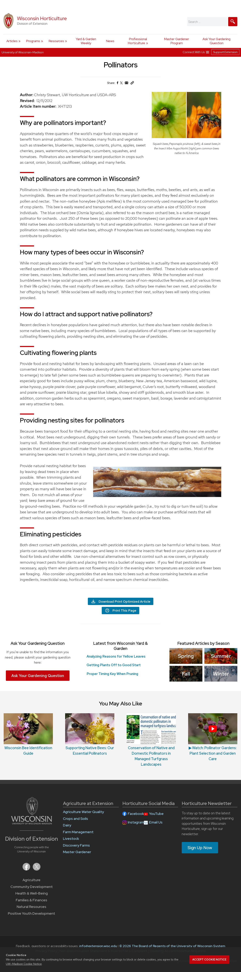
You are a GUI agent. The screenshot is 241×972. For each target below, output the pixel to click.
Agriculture (31, 880)
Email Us (155, 822)
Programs (33, 41)
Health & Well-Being (31, 893)
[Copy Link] (132, 84)
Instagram (136, 822)
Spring (186, 655)
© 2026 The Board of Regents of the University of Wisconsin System (172, 946)
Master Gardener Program (176, 41)
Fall (186, 673)
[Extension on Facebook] (27, 869)
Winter (221, 673)
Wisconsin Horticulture (42, 18)
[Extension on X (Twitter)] (36, 869)
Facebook (136, 813)
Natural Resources (31, 906)
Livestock (71, 838)
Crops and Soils (75, 818)
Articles (12, 41)
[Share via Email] (126, 84)
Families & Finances (31, 900)
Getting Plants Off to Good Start (114, 665)
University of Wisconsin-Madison (23, 52)
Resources (56, 41)
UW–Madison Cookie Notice (24, 964)
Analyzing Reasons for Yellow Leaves (116, 656)
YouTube (156, 813)
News (110, 41)
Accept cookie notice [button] (209, 959)
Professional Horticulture (137, 41)
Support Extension (225, 52)
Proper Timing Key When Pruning (112, 674)
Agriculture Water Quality (83, 812)
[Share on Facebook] (117, 84)
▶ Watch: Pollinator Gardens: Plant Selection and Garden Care (213, 753)
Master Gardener (77, 852)
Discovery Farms (76, 845)
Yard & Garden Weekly (86, 41)
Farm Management (78, 832)
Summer (221, 655)
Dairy (67, 825)
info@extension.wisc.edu (98, 946)
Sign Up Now (200, 847)
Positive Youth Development (31, 913)
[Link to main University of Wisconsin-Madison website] (31, 823)
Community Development (31, 886)
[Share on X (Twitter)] (121, 84)
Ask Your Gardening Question (216, 41)
